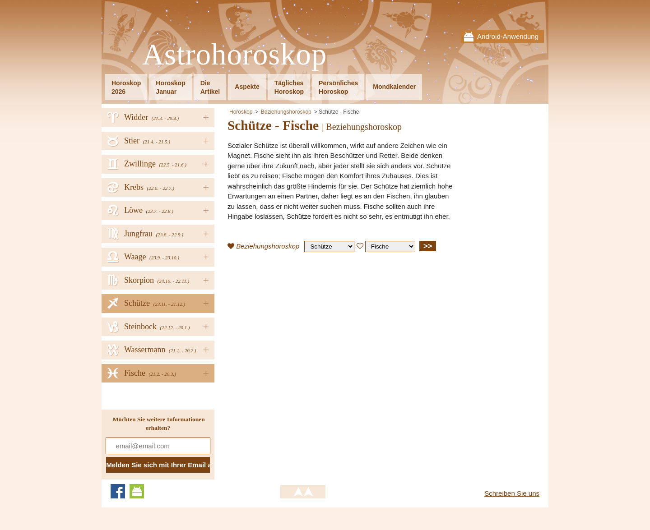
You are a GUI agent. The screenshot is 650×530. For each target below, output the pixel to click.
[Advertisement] (303, 324)
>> (427, 246)
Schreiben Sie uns (511, 493)
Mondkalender (394, 86)
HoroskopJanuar (170, 87)
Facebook (118, 491)
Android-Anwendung (508, 36)
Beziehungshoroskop (286, 112)
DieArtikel (210, 87)
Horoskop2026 (126, 87)
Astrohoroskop (234, 55)
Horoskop (240, 112)
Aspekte (247, 86)
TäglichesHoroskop (289, 87)
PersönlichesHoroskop (338, 87)
